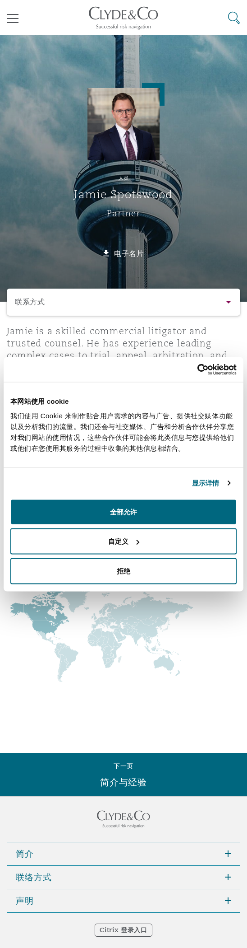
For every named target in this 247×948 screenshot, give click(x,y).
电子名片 (129, 253)
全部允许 (123, 511)
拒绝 (123, 570)
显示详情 (205, 483)
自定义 (123, 541)
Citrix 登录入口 (123, 930)
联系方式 (30, 302)
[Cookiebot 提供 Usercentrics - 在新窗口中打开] (197, 369)
